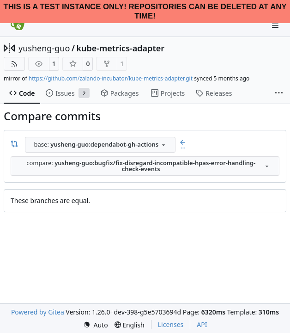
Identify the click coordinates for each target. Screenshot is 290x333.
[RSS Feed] (14, 64)
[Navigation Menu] (276, 25)
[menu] (95, 325)
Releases (214, 93)
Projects (168, 93)
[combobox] (100, 145)
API (202, 324)
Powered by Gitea (37, 312)
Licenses (171, 324)
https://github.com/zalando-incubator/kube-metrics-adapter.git (111, 78)
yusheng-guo (44, 48)
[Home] (17, 25)
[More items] (279, 93)
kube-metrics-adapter (120, 48)
